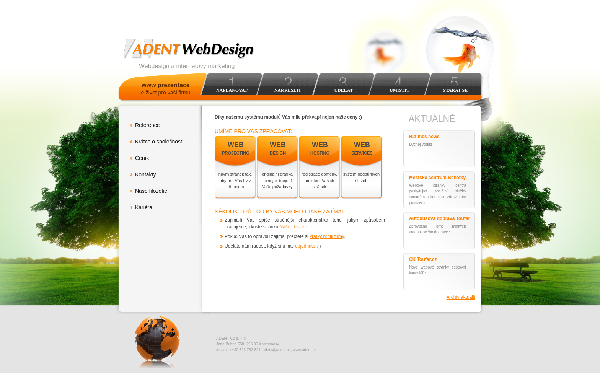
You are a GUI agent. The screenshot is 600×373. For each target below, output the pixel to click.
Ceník (142, 158)
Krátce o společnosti (159, 141)
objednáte (305, 246)
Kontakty (145, 174)
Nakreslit (288, 90)
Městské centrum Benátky (437, 177)
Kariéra (143, 207)
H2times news (424, 136)
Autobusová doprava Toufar (439, 218)
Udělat (343, 90)
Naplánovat (232, 90)
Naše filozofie (151, 191)
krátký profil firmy (327, 236)
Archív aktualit (461, 297)
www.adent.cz (304, 350)
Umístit (399, 90)
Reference (147, 125)
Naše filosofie (293, 227)
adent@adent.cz (276, 350)
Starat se (455, 90)
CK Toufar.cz (423, 259)
